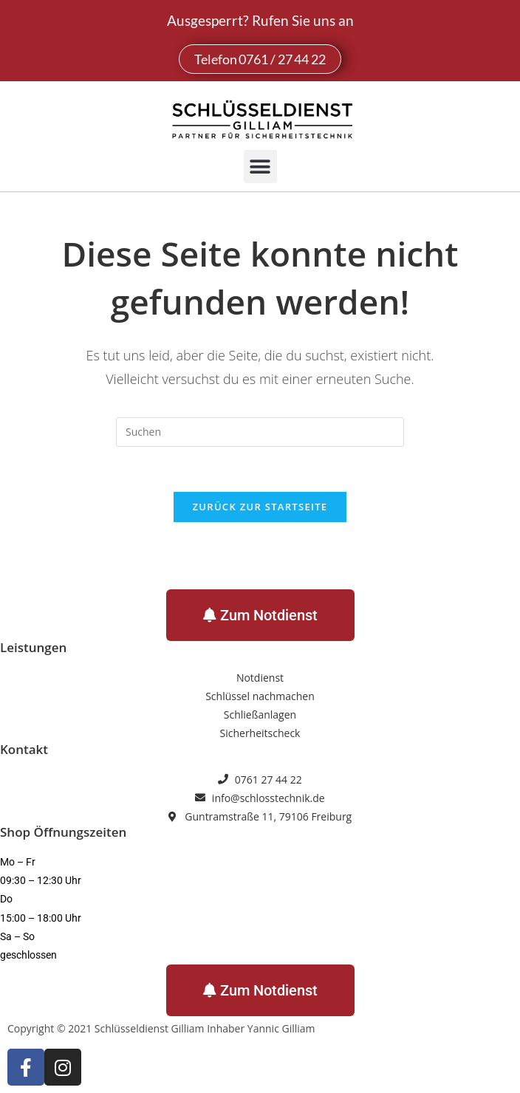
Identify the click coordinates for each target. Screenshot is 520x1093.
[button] (260, 166)
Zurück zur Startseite (260, 506)
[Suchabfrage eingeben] (260, 432)
